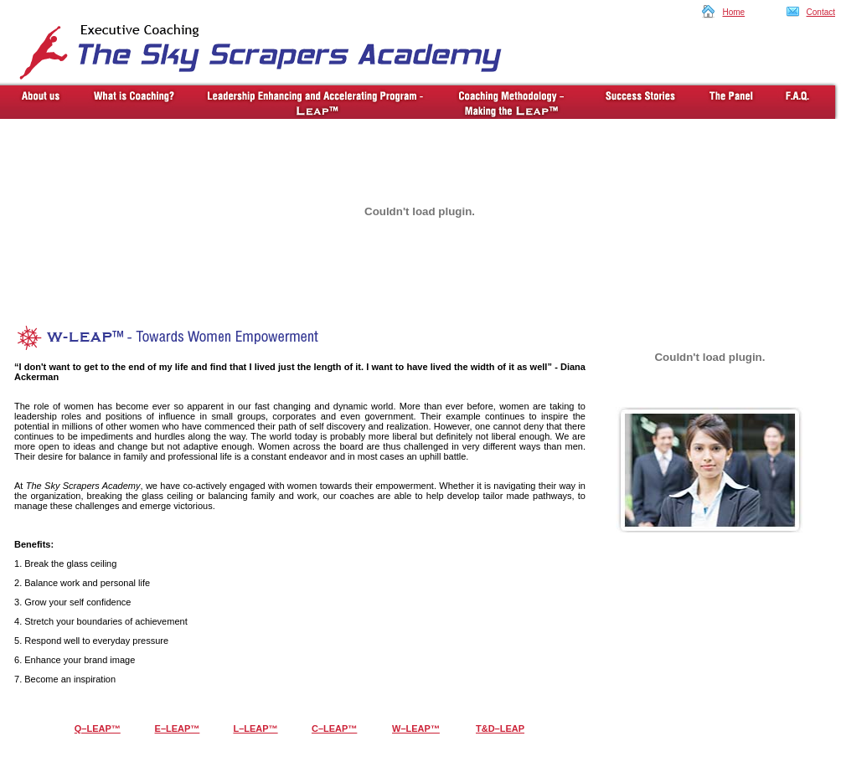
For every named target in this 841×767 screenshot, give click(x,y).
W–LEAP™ (416, 728)
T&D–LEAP (500, 728)
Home (733, 12)
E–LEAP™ (177, 728)
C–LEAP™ (334, 728)
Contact (821, 12)
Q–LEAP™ (98, 728)
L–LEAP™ (255, 728)
